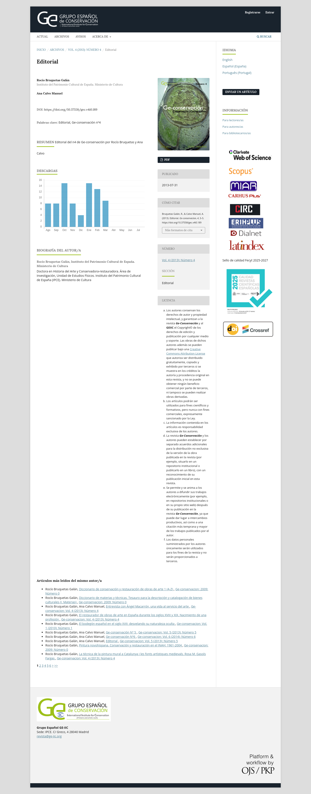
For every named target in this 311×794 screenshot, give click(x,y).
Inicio (41, 50)
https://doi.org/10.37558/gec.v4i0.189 (70, 109)
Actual (42, 36)
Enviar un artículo (241, 92)
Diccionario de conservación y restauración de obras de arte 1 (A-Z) (126, 589)
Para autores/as (232, 127)
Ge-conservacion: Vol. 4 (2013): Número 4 (90, 619)
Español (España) (234, 66)
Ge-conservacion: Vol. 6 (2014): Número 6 (166, 637)
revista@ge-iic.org (49, 736)
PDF (166, 160)
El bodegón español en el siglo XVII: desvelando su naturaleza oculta (127, 624)
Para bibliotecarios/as (236, 133)
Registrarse (252, 12)
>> (56, 666)
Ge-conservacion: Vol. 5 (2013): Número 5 (167, 632)
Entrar (269, 12)
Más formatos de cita (178, 230)
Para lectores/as (232, 120)
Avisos (81, 36)
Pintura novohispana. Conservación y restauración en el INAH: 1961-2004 (130, 645)
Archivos (61, 36)
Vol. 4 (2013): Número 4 (84, 50)
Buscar (264, 36)
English (227, 60)
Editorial (112, 641)
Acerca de (100, 36)
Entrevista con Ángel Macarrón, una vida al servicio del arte (147, 606)
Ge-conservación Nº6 (121, 637)
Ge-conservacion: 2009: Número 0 (103, 602)
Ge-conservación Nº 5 (121, 632)
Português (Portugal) (236, 73)
